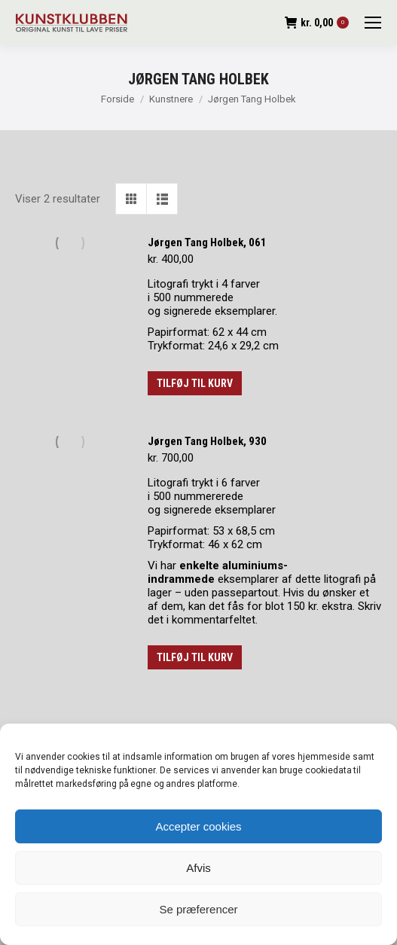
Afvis (198, 867)
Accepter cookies (198, 826)
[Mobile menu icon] (373, 23)
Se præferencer (198, 909)
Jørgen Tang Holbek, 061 (207, 242)
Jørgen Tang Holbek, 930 (207, 441)
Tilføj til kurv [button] (195, 383)
